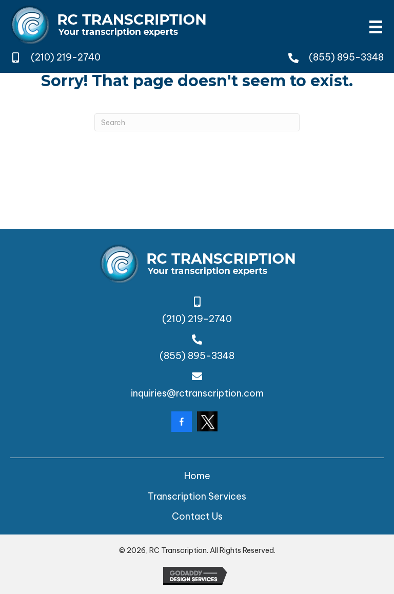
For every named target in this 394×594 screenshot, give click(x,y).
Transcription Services (197, 496)
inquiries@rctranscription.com (197, 393)
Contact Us (197, 516)
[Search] (197, 122)
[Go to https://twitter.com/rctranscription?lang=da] (207, 421)
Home (197, 476)
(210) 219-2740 (66, 57)
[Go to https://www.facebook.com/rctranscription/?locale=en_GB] (181, 421)
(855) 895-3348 (346, 57)
